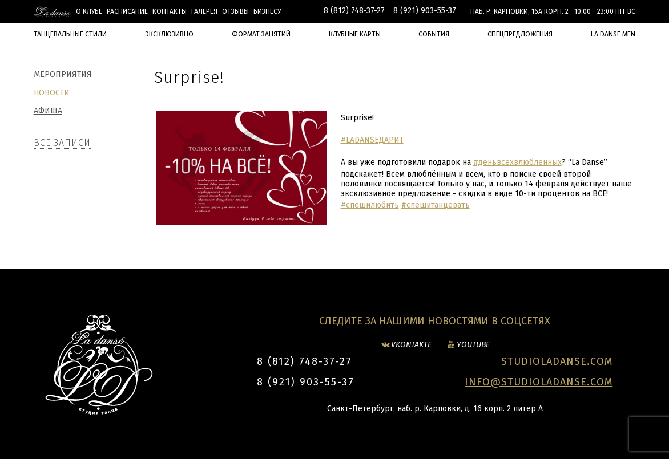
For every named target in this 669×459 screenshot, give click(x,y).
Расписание (127, 11)
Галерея (204, 11)
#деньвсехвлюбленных (517, 162)
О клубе (89, 11)
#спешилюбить (370, 205)
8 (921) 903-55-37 (424, 10)
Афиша (48, 111)
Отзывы (235, 11)
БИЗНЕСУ (267, 11)
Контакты (169, 11)
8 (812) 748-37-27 (354, 10)
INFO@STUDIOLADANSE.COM (538, 382)
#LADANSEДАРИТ (372, 140)
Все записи (62, 142)
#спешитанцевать (435, 205)
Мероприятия (63, 74)
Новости (52, 93)
